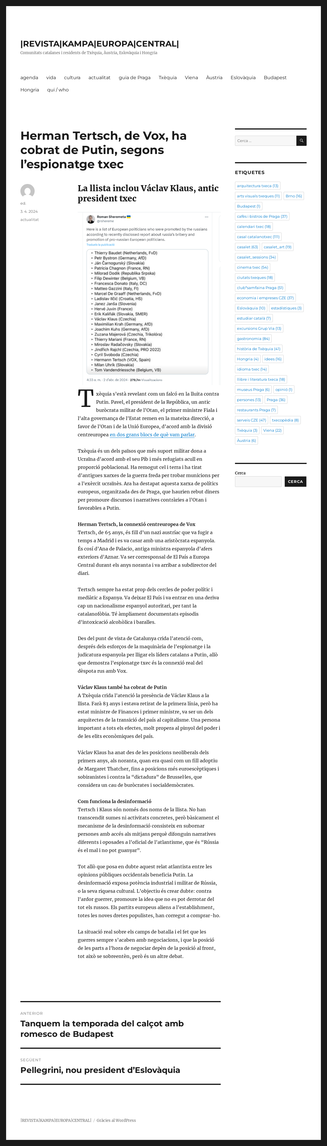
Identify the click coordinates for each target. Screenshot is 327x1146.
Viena (191, 77)
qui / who (58, 90)
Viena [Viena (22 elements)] (272, 430)
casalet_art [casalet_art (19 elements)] (277, 247)
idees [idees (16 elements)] (273, 359)
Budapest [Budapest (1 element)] (248, 206)
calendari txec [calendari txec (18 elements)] (254, 226)
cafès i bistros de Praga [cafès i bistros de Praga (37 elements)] (262, 216)
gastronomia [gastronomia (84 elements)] (253, 338)
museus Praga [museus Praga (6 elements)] (253, 389)
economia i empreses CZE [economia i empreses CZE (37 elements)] (265, 297)
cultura (72, 77)
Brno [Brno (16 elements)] (294, 196)
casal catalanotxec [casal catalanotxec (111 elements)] (258, 236)
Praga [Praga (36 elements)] (276, 399)
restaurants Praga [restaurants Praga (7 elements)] (256, 410)
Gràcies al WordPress (116, 1120)
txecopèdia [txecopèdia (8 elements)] (285, 420)
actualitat (100, 77)
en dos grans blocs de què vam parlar (152, 435)
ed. (23, 203)
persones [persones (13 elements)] (249, 399)
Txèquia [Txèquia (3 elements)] (247, 430)
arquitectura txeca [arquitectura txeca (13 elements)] (257, 185)
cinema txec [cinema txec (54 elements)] (252, 267)
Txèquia (168, 77)
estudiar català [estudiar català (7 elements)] (254, 318)
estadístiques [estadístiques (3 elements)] (286, 308)
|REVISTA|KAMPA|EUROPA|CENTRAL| (99, 44)
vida (51, 77)
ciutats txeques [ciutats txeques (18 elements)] (255, 277)
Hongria (29, 90)
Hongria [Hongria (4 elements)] (248, 359)
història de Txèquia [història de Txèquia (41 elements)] (258, 348)
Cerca (240, 473)
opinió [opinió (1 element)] (283, 389)
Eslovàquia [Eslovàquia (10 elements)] (251, 308)
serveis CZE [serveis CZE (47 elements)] (251, 420)
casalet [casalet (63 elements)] (247, 247)
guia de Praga (135, 77)
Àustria (214, 77)
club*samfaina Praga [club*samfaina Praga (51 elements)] (260, 287)
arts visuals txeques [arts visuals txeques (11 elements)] (258, 196)
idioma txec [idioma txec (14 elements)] (252, 369)
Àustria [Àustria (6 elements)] (246, 440)
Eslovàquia (243, 77)
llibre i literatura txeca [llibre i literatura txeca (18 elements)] (261, 379)
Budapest (275, 77)
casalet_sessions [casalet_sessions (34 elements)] (256, 257)
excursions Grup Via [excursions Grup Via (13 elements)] (259, 328)
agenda (29, 77)
